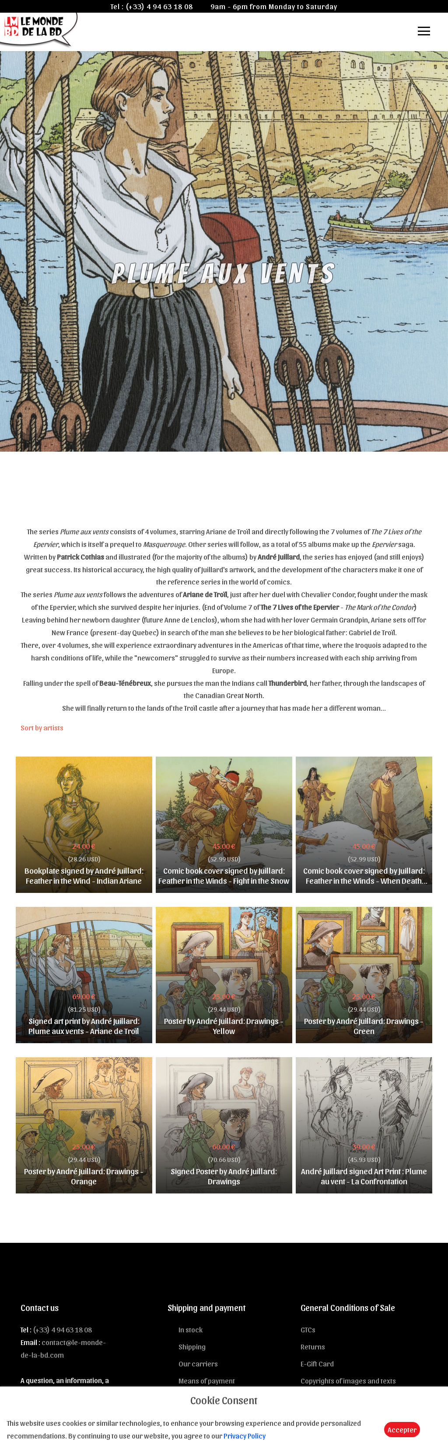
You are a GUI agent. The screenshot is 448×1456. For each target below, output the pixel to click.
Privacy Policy (245, 1435)
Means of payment (206, 1380)
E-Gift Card (317, 1363)
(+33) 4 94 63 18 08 (159, 6)
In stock (190, 1329)
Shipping (192, 1346)
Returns (313, 1346)
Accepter (402, 1429)
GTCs (308, 1329)
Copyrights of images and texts (348, 1380)
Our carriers (198, 1363)
